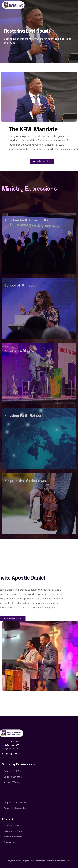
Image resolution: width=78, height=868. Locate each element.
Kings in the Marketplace (15, 808)
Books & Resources (13, 837)
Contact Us (8, 842)
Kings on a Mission (12, 777)
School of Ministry (12, 782)
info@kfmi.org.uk (10, 748)
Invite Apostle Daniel (13, 831)
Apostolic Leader (11, 825)
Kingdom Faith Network (14, 803)
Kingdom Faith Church (14, 771)
